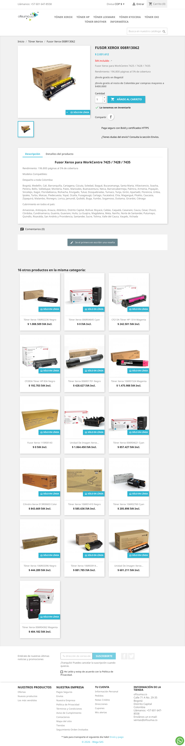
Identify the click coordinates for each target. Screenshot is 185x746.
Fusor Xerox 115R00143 (39, 442)
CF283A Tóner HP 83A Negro (40, 381)
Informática (119, 21)
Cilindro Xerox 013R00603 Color (40, 504)
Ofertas (22, 691)
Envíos (59, 696)
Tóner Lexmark (104, 17)
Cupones (99, 708)
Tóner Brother (95, 21)
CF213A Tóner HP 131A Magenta (129, 319)
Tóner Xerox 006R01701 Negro (84, 381)
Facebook (124, 656)
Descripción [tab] (32, 154)
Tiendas (60, 725)
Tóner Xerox (63, 17)
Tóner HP (83, 17)
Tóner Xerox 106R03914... (84, 565)
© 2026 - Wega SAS (92, 741)
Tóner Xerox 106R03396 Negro (40, 565)
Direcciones (101, 704)
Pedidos (99, 695)
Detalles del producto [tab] (59, 154)
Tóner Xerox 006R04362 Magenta (40, 627)
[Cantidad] (99, 99)
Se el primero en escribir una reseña (92, 242)
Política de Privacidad (67, 704)
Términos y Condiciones (69, 708)
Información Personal (106, 691)
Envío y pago (116, 736)
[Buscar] (147, 31)
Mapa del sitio (64, 721)
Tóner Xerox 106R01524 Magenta (129, 381)
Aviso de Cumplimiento (68, 712)
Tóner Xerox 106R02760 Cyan (128, 504)
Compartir (111, 117)
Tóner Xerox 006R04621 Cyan (128, 442)
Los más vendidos (27, 700)
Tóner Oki (152, 17)
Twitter (131, 656)
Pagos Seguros (64, 691)
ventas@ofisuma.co (145, 720)
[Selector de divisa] (120, 4)
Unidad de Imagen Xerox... (84, 442)
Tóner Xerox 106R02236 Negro (40, 319)
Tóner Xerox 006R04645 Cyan (84, 319)
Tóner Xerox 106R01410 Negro (84, 504)
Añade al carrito (126, 99)
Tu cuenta (102, 687)
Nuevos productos (27, 696)
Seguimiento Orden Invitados (72, 729)
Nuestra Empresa (65, 700)
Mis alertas (101, 712)
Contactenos (63, 717)
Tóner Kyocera (130, 17)
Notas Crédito (102, 699)
